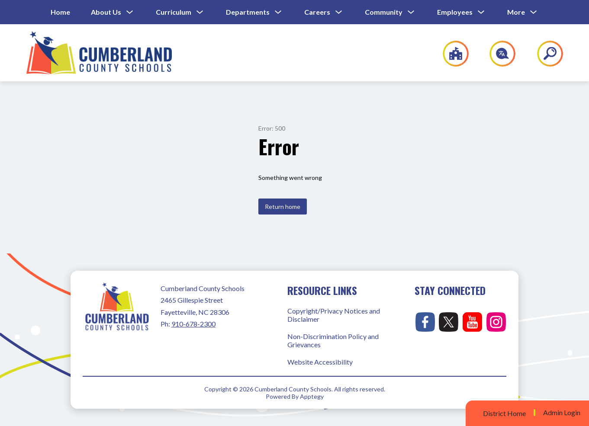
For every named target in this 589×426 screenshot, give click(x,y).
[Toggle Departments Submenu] (278, 12)
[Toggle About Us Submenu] (130, 12)
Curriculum (173, 12)
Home (60, 12)
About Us (106, 12)
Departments (248, 12)
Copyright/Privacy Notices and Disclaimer (333, 315)
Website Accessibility (320, 362)
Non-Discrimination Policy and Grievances (333, 340)
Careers (317, 12)
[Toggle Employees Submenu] (481, 12)
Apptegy (312, 396)
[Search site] (544, 54)
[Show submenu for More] (516, 12)
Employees (455, 12)
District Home (504, 413)
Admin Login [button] (561, 412)
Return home (282, 206)
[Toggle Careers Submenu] (339, 12)
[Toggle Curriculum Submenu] (200, 12)
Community (383, 12)
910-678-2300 (193, 324)
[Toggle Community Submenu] (411, 12)
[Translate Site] (497, 54)
